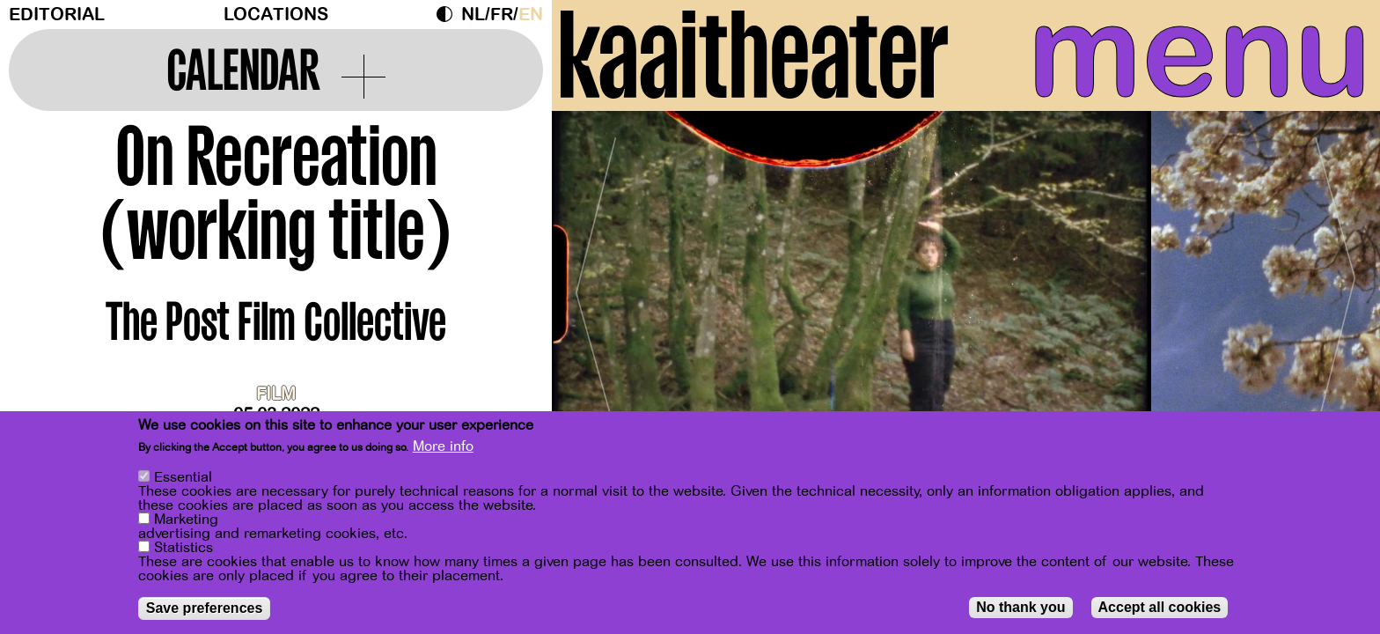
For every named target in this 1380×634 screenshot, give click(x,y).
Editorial (57, 15)
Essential (183, 480)
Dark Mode (448, 14)
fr (501, 15)
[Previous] (596, 285)
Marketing (186, 522)
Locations (276, 15)
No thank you (1020, 609)
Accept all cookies (1160, 609)
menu (1199, 53)
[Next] (1336, 285)
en (530, 15)
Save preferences (204, 610)
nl (473, 15)
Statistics (183, 550)
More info (443, 449)
